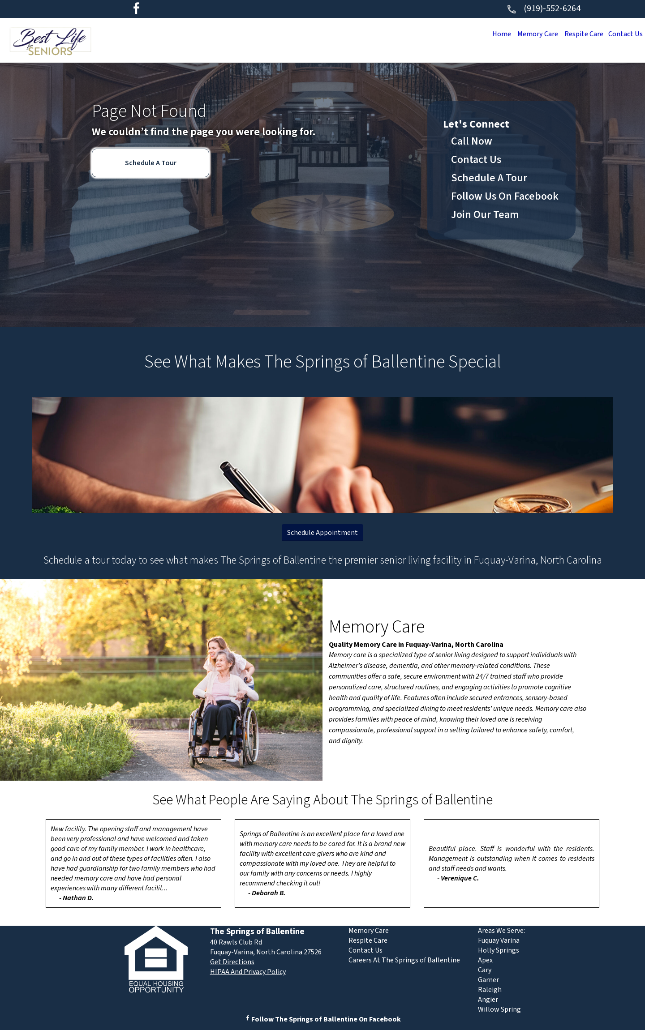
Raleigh (490, 990)
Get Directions (232, 962)
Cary (484, 970)
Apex (485, 960)
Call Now (471, 141)
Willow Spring (499, 1009)
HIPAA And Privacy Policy (248, 972)
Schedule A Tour (150, 163)
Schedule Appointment (322, 533)
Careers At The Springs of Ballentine (404, 960)
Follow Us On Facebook (505, 196)
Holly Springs (498, 950)
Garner (488, 980)
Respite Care (580, 34)
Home (493, 34)
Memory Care (531, 34)
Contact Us (624, 34)
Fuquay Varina (499, 940)
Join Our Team (485, 214)
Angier (488, 999)
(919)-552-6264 (543, 8)
